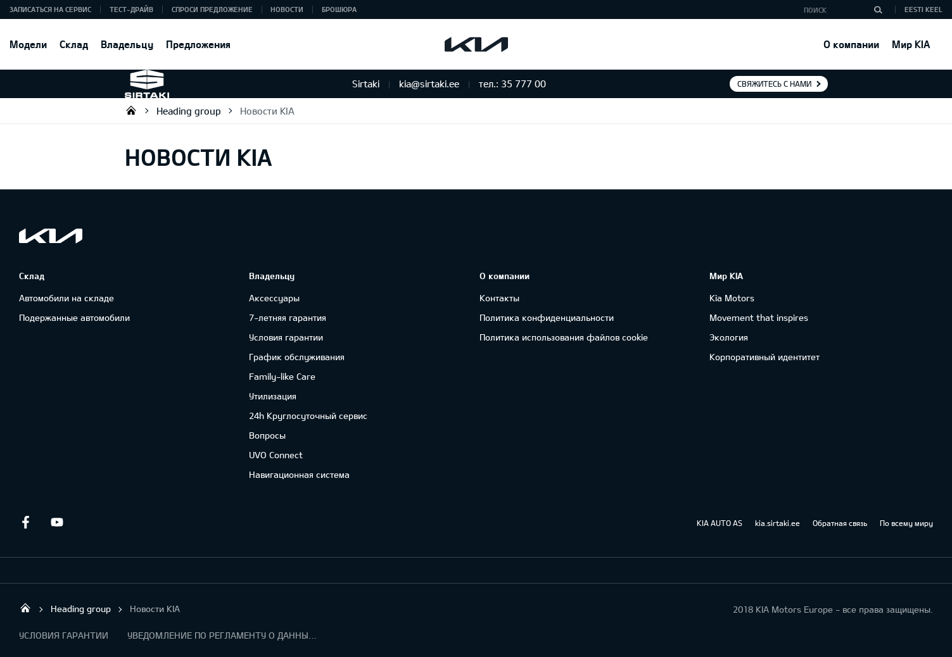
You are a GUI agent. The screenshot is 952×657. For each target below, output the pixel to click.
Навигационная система (299, 474)
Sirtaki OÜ (131, 110)
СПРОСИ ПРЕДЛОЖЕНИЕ (212, 9)
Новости (286, 9)
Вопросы (267, 435)
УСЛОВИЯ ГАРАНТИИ (63, 635)
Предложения (198, 44)
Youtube (57, 522)
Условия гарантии (286, 337)
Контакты (499, 297)
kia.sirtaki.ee (777, 522)
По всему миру (906, 522)
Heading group (188, 110)
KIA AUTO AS (719, 522)
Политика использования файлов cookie (563, 337)
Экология (728, 337)
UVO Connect (276, 454)
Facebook (25, 522)
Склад (74, 44)
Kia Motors (731, 297)
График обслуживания (297, 356)
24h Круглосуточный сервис (308, 415)
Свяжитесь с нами (774, 83)
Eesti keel (923, 9)
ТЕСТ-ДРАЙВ (131, 9)
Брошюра (339, 9)
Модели (28, 44)
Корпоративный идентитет (764, 356)
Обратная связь (840, 522)
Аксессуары (274, 297)
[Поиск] (878, 9)
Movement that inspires (758, 317)
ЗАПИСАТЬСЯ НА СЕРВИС (50, 9)
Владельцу (127, 44)
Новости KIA (267, 110)
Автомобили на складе (66, 297)
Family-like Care (282, 376)
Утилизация (272, 396)
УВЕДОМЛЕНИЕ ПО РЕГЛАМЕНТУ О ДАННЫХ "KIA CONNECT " (222, 635)
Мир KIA (911, 44)
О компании (851, 44)
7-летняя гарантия (287, 317)
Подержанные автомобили (74, 317)
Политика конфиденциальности (546, 317)
